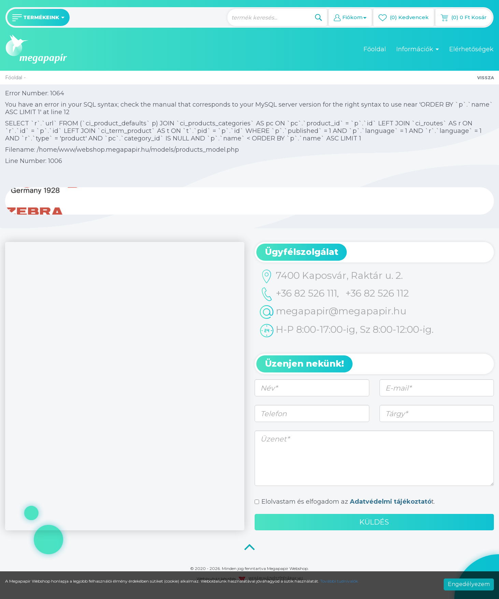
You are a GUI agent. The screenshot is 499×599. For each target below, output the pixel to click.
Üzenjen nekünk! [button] (304, 363)
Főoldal (374, 49)
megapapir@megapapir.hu (333, 312)
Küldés (374, 522)
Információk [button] (417, 49)
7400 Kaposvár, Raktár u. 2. (331, 276)
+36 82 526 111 (298, 294)
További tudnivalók (339, 581)
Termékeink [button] (38, 17)
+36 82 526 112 (377, 293)
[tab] (374, 252)
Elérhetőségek (471, 49)
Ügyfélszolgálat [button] (301, 252)
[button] (350, 17)
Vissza (485, 77)
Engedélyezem (469, 584)
